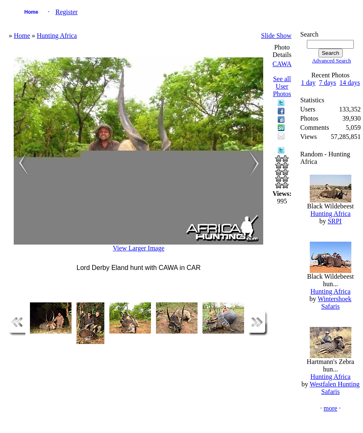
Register (66, 11)
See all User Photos (282, 86)
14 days (349, 82)
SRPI (335, 221)
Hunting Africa (57, 35)
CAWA (281, 63)
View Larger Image (138, 248)
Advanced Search (331, 60)
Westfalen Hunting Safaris (335, 388)
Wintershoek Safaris (334, 302)
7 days (327, 82)
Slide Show (276, 35)
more (330, 408)
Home (31, 12)
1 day (308, 82)
